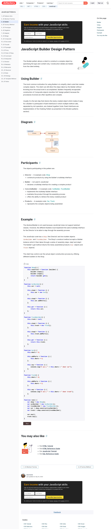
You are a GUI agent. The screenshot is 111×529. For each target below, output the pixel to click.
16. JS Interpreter (6, 59)
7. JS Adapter (5, 33)
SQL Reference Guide (50, 454)
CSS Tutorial (27, 524)
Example (99, 33)
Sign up (100, 3)
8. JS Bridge (5, 36)
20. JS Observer (6, 70)
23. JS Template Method (8, 79)
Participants (100, 30)
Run (27, 423)
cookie (62, 41)
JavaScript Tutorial (49, 451)
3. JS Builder (5, 22)
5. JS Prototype (6, 27)
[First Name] (29, 33)
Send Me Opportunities (55, 37)
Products (40, 3)
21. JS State (4, 73)
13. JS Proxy (5, 50)
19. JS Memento (6, 67)
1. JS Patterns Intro (6, 16)
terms (51, 41)
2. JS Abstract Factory (8, 19)
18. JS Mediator (6, 64)
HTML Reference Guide (51, 448)
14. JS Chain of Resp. (7, 53)
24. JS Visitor (5, 81)
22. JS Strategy (5, 76)
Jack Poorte (29, 474)
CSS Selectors (28, 526)
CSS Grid (44, 526)
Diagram (99, 27)
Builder (99, 22)
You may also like (102, 35)
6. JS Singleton (5, 30)
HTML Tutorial (47, 446)
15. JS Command (6, 56)
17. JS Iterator (5, 61)
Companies (29, 3)
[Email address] (35, 37)
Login (92, 3)
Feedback (57, 512)
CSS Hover (81, 524)
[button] (22, 6)
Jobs (20, 3)
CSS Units (63, 524)
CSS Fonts (63, 526)
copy (26, 264)
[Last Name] (40, 33)
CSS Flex (44, 524)
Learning (49, 3)
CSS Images (81, 526)
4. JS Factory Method (7, 24)
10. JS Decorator (6, 41)
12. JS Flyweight (6, 47)
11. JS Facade (5, 44)
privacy (56, 41)
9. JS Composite (6, 39)
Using (98, 25)
